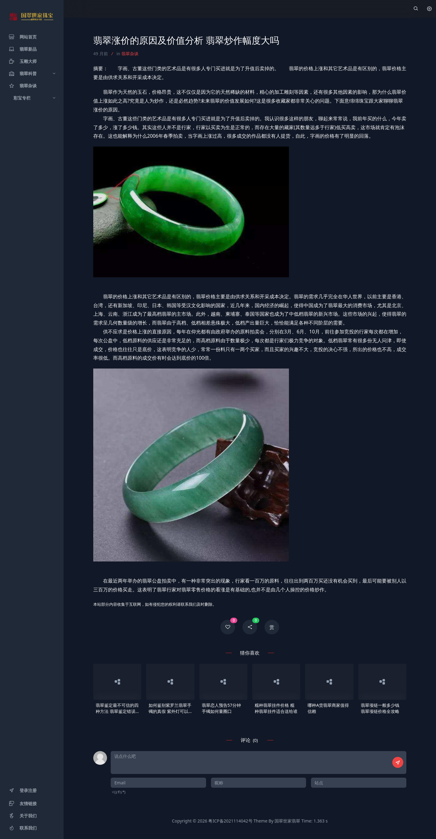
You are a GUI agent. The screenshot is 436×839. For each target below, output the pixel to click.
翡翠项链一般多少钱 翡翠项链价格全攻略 (380, 708)
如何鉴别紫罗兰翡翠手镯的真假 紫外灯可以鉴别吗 (170, 708)
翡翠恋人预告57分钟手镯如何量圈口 (221, 708)
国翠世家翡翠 (287, 821)
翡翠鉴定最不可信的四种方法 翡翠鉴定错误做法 (117, 708)
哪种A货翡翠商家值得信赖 (328, 708)
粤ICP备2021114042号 (230, 821)
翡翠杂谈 (130, 53)
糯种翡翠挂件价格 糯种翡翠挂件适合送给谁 (276, 708)
